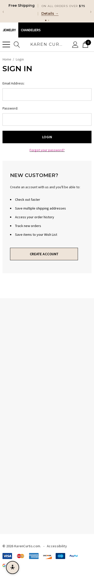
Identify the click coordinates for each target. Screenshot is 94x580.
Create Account (44, 254)
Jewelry (9, 30)
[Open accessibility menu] (12, 567)
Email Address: (14, 83)
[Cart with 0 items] (85, 44)
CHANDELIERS (31, 30)
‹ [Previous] (3, 11)
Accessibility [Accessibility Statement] (57, 546)
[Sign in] (75, 44)
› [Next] (90, 11)
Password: (10, 108)
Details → (50, 13)
